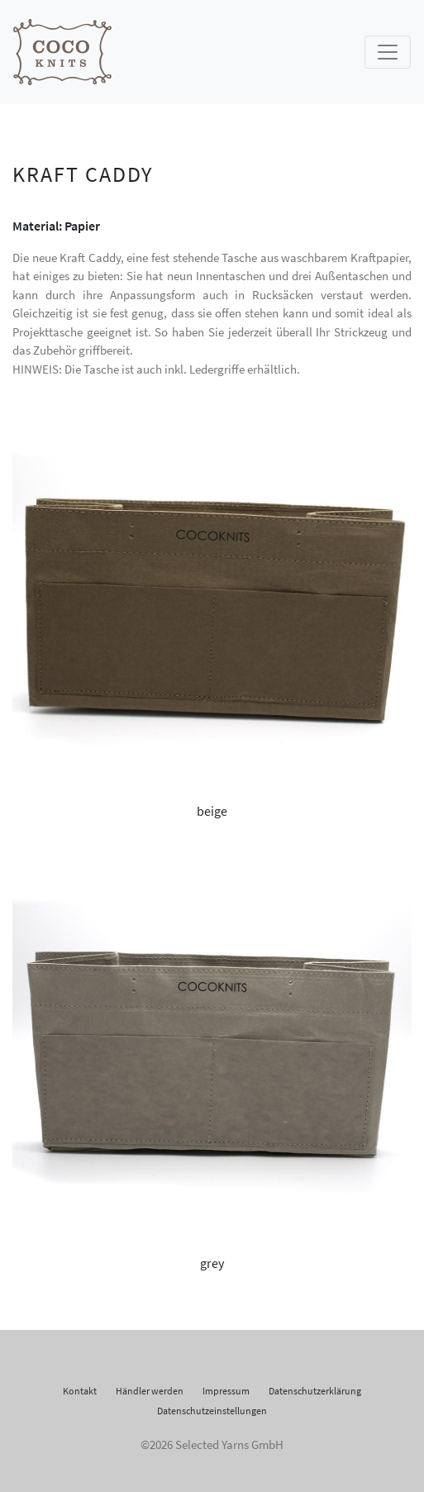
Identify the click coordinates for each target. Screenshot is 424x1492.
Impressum (226, 1391)
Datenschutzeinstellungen (212, 1410)
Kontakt (80, 1391)
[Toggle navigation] (387, 52)
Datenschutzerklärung (315, 1391)
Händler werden (149, 1391)
